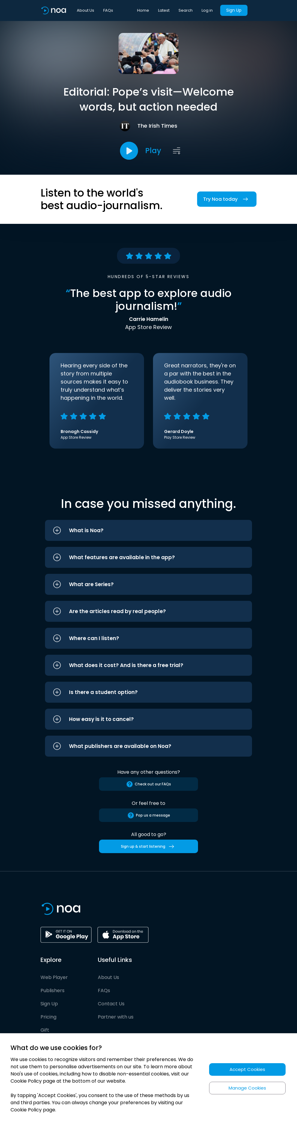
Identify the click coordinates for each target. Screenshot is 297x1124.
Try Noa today (226, 199)
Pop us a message (148, 815)
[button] (148, 530)
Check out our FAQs (148, 784)
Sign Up (234, 10)
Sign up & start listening (148, 846)
